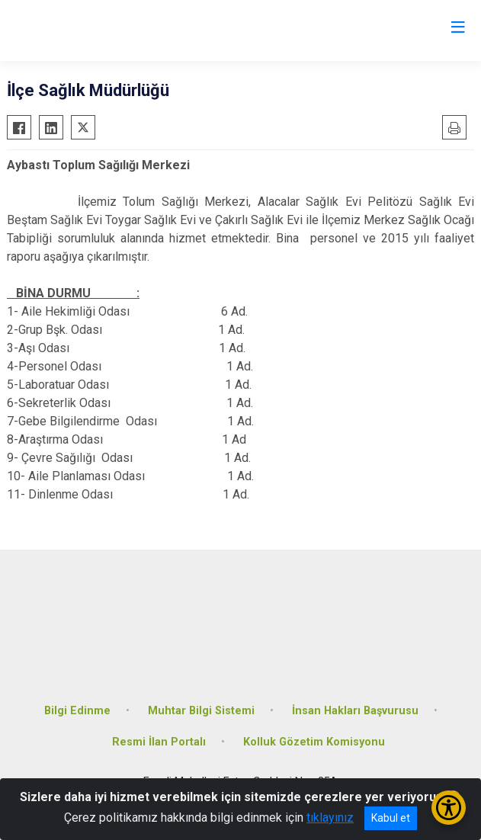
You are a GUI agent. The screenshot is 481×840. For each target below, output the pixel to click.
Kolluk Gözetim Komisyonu (314, 742)
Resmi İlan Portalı (159, 742)
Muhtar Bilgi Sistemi (201, 710)
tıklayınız (330, 817)
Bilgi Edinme (77, 710)
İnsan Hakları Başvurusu (355, 710)
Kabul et (390, 818)
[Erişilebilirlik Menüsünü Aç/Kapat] (448, 807)
